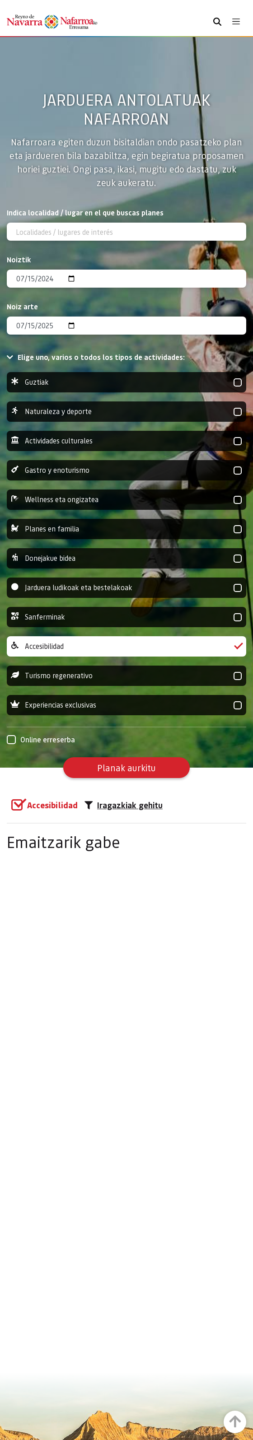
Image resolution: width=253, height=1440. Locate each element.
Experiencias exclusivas (126, 705)
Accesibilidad (126, 646)
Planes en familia (126, 529)
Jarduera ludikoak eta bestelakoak (126, 588)
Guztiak (126, 382)
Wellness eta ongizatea (126, 499)
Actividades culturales (126, 441)
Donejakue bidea (126, 558)
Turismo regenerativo (126, 676)
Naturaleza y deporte (126, 411)
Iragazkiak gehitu (123, 805)
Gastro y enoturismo (126, 470)
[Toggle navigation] (236, 21)
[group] (126, 382)
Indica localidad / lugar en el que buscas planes (85, 212)
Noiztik (19, 259)
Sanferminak (126, 617)
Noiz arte (22, 306)
